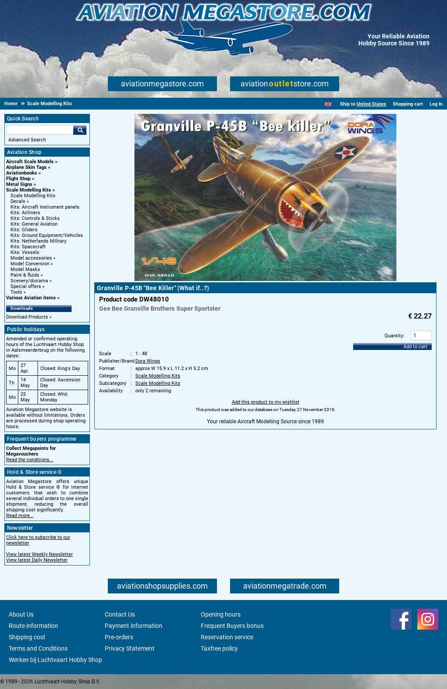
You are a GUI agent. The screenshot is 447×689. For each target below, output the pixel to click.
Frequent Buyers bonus (232, 625)
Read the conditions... (29, 460)
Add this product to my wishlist (265, 402)
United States (371, 104)
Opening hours (221, 614)
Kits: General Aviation (34, 224)
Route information (33, 625)
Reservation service (227, 637)
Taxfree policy (219, 648)
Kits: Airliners (25, 213)
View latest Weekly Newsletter (39, 554)
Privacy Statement (130, 648)
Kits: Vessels (24, 252)
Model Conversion (29, 264)
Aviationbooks (21, 173)
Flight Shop (18, 179)
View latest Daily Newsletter (37, 560)
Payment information (133, 625)
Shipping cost (27, 637)
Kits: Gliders (24, 230)
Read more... (20, 515)
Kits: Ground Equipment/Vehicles (46, 235)
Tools (16, 292)
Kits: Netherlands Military (38, 241)
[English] (328, 104)
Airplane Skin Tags (26, 167)
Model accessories (31, 258)
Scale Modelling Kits (28, 190)
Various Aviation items (31, 298)
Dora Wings (147, 361)
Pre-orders (119, 637)
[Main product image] (265, 279)
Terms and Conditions (38, 648)
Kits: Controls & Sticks (35, 218)
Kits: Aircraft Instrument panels (44, 207)
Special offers (25, 286)
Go (79, 130)
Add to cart (415, 347)
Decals (17, 201)
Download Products (27, 317)
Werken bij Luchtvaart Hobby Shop (55, 659)
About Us (21, 614)
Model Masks (25, 269)
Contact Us (120, 614)
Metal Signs (19, 184)
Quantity (394, 336)
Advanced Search (27, 140)
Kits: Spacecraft (28, 247)
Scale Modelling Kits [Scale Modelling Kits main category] (32, 196)
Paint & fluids (24, 275)
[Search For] (39, 130)
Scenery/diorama (29, 281)
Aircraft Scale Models (30, 162)
